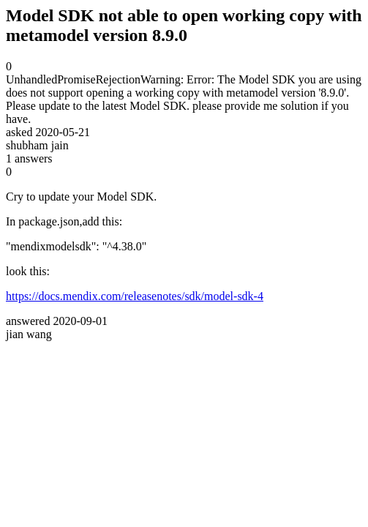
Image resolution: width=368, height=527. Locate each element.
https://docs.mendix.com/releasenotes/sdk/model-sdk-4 (134, 296)
